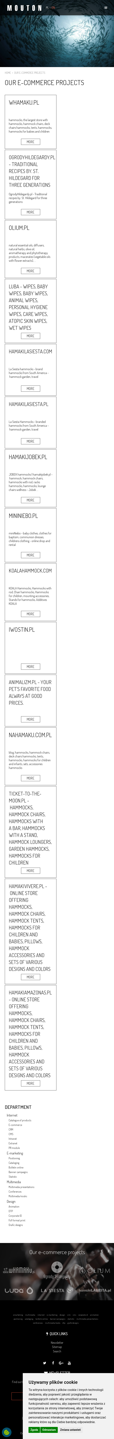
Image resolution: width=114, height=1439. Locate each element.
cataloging (29, 1319)
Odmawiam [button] (49, 1429)
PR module (14, 1147)
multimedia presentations (87, 1319)
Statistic (13, 1176)
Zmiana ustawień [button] (70, 1429)
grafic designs (73, 1323)
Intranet (13, 1138)
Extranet (13, 1143)
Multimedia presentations (21, 1187)
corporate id (83, 1314)
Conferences (15, 1191)
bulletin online (42, 1319)
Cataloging (14, 1162)
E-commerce (15, 1124)
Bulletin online (16, 1167)
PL (47, 8)
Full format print (17, 1220)
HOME (8, 72)
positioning (18, 1319)
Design (11, 1201)
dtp (64, 1323)
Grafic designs (16, 1225)
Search (57, 1351)
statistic (71, 1319)
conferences (38, 1323)
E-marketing (15, 1153)
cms (74, 1314)
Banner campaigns (18, 1172)
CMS (11, 1134)
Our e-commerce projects (57, 1251)
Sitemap (57, 1347)
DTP (11, 1211)
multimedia (30, 1314)
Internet (12, 1115)
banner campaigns (57, 1319)
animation (94, 1314)
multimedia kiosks (52, 1323)
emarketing (18, 1314)
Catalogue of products (20, 1120)
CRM (11, 1129)
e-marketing (52, 1314)
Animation (14, 1206)
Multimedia (14, 1182)
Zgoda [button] (34, 1429)
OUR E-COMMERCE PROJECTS (29, 72)
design (62, 1314)
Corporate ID (15, 1215)
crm (69, 1314)
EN (53, 8)
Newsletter (57, 1343)
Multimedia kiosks (18, 1196)
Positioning (14, 1158)
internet (41, 1314)
